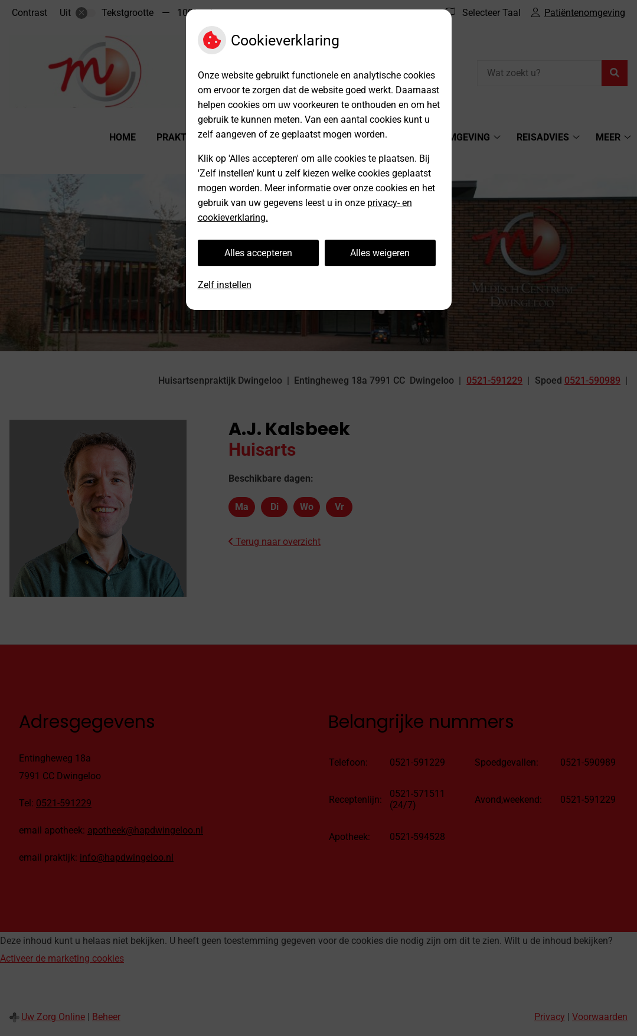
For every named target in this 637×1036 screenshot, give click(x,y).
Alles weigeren (380, 253)
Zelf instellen (224, 284)
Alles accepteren (258, 253)
